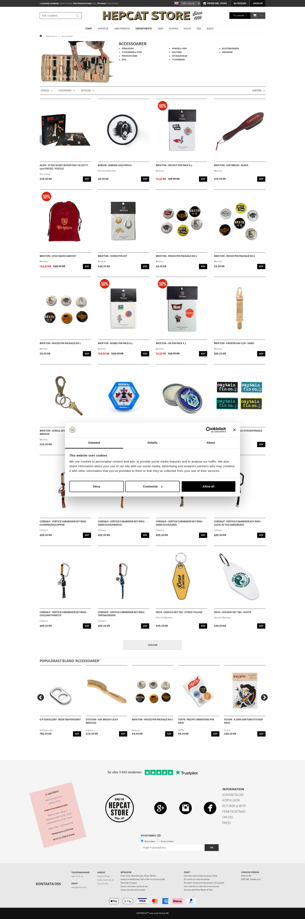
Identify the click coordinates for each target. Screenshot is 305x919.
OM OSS (227, 817)
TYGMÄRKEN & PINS (132, 52)
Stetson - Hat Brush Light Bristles (102, 721)
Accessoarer (67, 36)
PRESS (226, 823)
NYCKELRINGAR (179, 56)
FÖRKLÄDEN (128, 48)
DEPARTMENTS (144, 28)
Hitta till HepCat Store (64, 837)
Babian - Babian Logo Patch (115, 165)
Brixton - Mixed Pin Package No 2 (176, 256)
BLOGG (210, 28)
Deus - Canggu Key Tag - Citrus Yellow (179, 612)
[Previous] (40, 697)
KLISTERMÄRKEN (230, 48)
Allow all (208, 486)
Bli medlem (240, 3)
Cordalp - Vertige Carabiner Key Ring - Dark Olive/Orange (121, 523)
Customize (152, 486)
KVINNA (173, 28)
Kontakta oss (48, 884)
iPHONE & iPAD (179, 48)
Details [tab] (152, 442)
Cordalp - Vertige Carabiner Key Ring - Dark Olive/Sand (179, 523)
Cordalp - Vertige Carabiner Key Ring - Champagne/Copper (63, 523)
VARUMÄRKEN (122, 28)
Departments (52, 36)
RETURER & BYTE (234, 806)
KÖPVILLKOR (231, 800)
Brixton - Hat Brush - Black (231, 165)
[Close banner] (234, 429)
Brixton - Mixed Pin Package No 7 (60, 343)
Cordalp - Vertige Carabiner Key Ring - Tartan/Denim (121, 614)
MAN (160, 28)
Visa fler (152, 645)
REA (199, 28)
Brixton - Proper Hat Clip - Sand (234, 343)
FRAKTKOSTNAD (233, 812)
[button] (255, 15)
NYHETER (103, 28)
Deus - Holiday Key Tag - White (232, 612)
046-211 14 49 (77, 876)
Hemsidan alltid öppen (62, 831)
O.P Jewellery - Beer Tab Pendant (60, 719)
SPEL (124, 59)
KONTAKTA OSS (233, 795)
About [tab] (211, 442)
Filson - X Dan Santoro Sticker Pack (243, 721)
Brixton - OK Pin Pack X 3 (171, 343)
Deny (96, 486)
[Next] (264, 697)
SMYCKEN (177, 52)
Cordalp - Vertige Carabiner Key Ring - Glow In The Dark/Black (238, 523)
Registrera (150, 841)
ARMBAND (227, 52)
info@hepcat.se (78, 887)
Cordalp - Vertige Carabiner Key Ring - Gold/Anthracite (63, 614)
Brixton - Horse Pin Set (112, 256)
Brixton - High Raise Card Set (58, 256)
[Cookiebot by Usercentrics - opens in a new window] (209, 430)
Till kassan (238, 15)
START (88, 28)
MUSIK (187, 28)
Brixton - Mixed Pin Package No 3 (234, 256)
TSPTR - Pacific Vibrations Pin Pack (196, 721)
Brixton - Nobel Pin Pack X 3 (115, 343)
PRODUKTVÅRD (129, 56)
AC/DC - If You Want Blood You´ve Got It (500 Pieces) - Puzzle (64, 167)
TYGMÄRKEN (178, 59)
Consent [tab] (94, 442)
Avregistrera (167, 841)
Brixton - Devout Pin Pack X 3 (174, 165)
